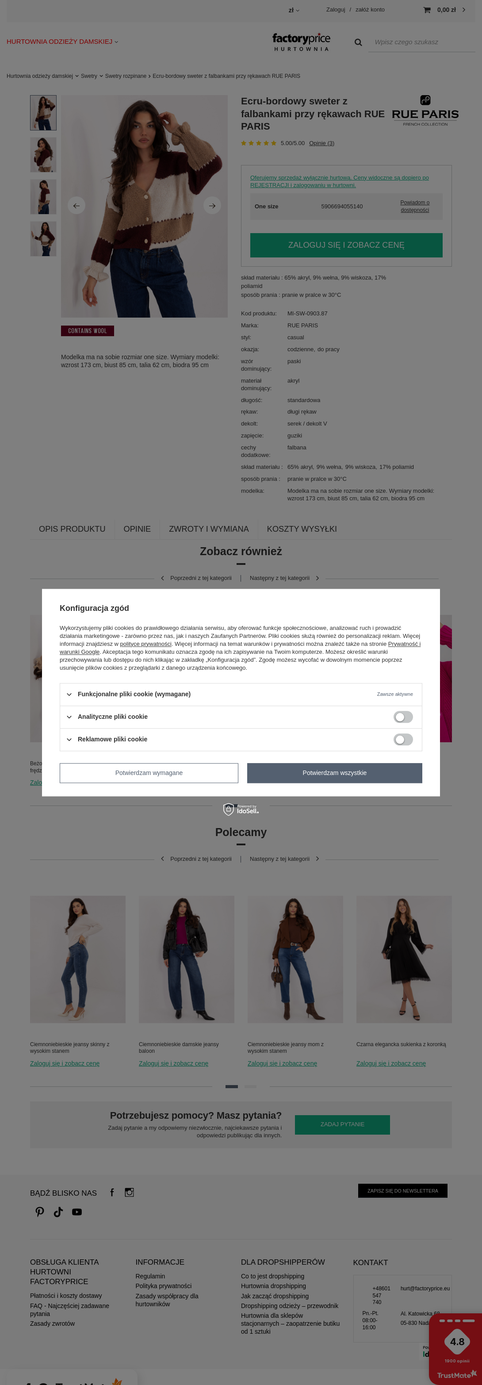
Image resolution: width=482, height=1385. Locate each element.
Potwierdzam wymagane (149, 772)
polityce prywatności (146, 644)
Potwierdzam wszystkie (335, 772)
